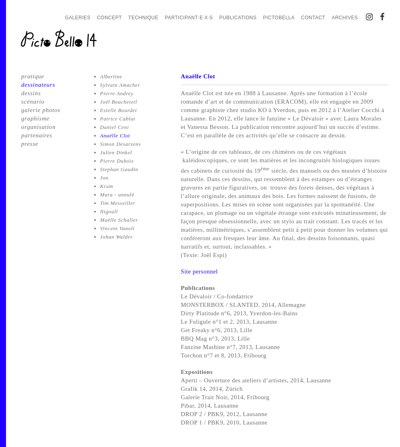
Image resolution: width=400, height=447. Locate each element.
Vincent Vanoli (117, 228)
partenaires (36, 135)
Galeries (78, 17)
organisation (38, 127)
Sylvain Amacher (120, 85)
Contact (313, 17)
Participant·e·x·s (189, 17)
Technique (143, 17)
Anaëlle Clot (115, 136)
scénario (32, 101)
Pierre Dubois (117, 161)
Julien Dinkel (116, 152)
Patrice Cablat (117, 119)
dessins (31, 93)
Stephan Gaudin (119, 169)
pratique (32, 76)
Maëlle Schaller (119, 220)
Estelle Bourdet (118, 110)
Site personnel (199, 271)
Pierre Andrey (116, 93)
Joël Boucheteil (118, 102)
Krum (106, 186)
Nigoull (109, 211)
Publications (238, 17)
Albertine (111, 76)
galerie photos (40, 110)
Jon (104, 178)
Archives (345, 17)
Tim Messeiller (117, 203)
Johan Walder (116, 237)
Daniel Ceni (114, 127)
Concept (109, 17)
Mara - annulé (117, 195)
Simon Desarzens (120, 144)
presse (29, 144)
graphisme (35, 118)
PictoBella (279, 17)
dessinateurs (38, 85)
